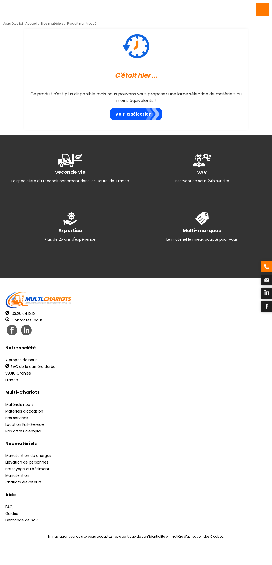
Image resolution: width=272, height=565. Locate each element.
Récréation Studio (177, 554)
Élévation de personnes (26, 462)
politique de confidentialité (143, 536)
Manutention (17, 475)
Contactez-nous (24, 320)
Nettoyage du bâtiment (27, 468)
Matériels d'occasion (24, 411)
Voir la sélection (133, 114)
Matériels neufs (19, 404)
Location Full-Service (24, 424)
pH (217, 554)
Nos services (16, 417)
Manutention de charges (28, 455)
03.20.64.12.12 (20, 313)
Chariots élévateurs (23, 482)
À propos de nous (21, 360)
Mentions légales (134, 554)
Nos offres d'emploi (23, 431)
